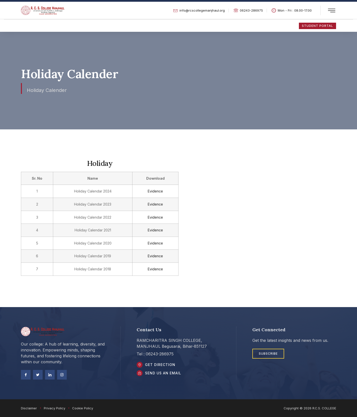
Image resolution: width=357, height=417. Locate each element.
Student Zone (57, 25)
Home (26, 25)
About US (129, 25)
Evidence (153, 191)
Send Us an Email (164, 375)
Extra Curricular (195, 25)
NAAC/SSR (95, 25)
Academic (159, 25)
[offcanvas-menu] (331, 10)
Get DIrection (161, 365)
